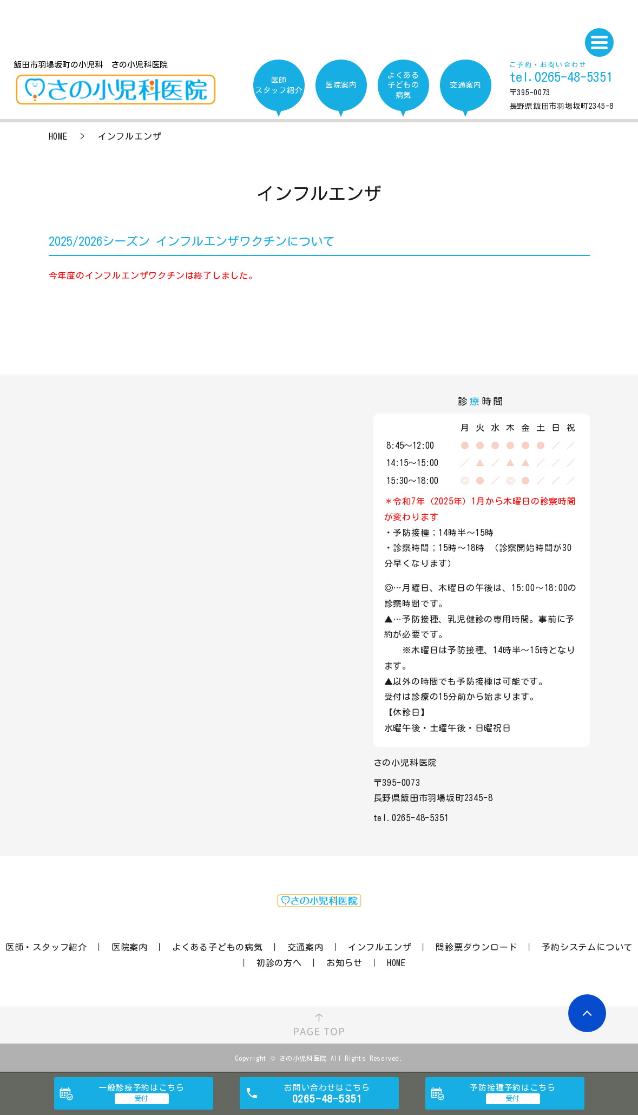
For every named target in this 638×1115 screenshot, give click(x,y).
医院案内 (129, 947)
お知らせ (344, 963)
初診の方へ (279, 963)
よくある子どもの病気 (217, 947)
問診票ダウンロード (476, 947)
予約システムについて (587, 947)
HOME (58, 136)
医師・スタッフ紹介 (46, 947)
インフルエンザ (380, 947)
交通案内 (305, 947)
